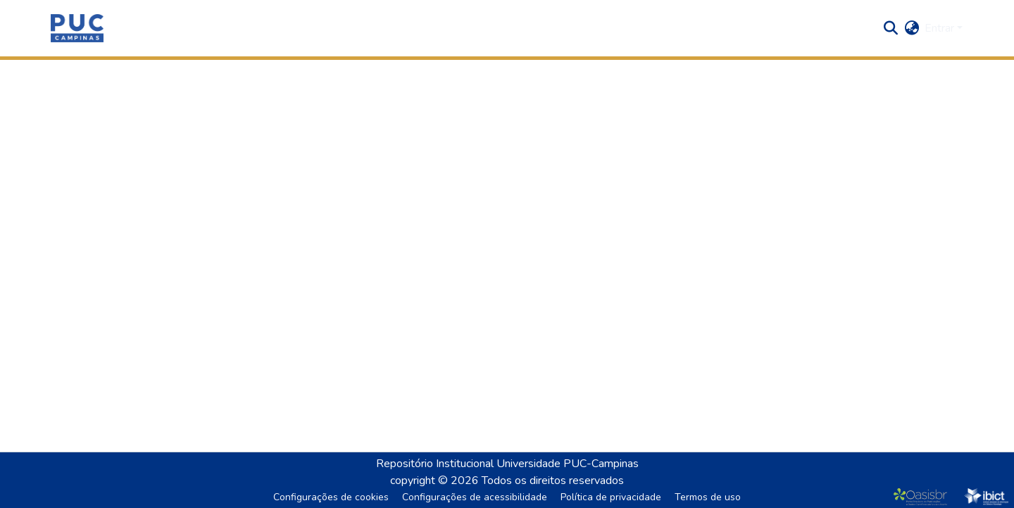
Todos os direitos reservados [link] (553, 480)
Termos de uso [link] (708, 497)
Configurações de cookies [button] (331, 497)
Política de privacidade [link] (611, 497)
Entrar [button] (941, 28)
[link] (923, 496)
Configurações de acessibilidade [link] (474, 497)
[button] (77, 28)
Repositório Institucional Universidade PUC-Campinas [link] (507, 463)
